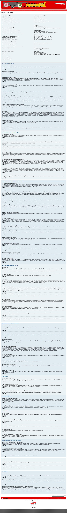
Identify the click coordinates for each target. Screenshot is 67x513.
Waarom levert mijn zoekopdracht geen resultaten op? (42, 36)
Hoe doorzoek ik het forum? (38, 35)
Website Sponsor (33, 507)
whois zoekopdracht (5, 488)
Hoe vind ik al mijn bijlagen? (38, 49)
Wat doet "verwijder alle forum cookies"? (8, 24)
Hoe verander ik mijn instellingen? (7, 28)
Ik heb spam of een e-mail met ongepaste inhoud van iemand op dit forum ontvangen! (47, 28)
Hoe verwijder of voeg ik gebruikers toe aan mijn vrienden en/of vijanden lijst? (46, 32)
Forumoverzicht (5, 498)
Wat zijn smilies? (4, 54)
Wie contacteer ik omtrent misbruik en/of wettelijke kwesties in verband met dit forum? (47, 54)
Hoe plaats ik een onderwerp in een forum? (8, 37)
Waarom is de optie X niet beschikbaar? (40, 53)
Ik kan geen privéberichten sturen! (39, 26)
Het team (45, 498)
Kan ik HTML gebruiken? (6, 53)
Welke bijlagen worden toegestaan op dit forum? (41, 48)
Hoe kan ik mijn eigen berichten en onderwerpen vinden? (43, 39)
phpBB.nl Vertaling (33, 500)
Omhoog (4, 69)
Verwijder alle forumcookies (52, 498)
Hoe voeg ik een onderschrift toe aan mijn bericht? (9, 39)
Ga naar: (50, 495)
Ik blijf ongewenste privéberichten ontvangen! (41, 27)
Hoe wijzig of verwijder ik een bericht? (7, 38)
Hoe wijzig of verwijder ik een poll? (7, 42)
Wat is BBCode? (4, 52)
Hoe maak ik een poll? (5, 40)
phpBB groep (40, 475)
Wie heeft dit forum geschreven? (39, 52)
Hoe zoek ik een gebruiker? (38, 38)
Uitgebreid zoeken (62, 4)
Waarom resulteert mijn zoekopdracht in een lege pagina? (43, 37)
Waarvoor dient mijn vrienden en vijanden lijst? (41, 31)
